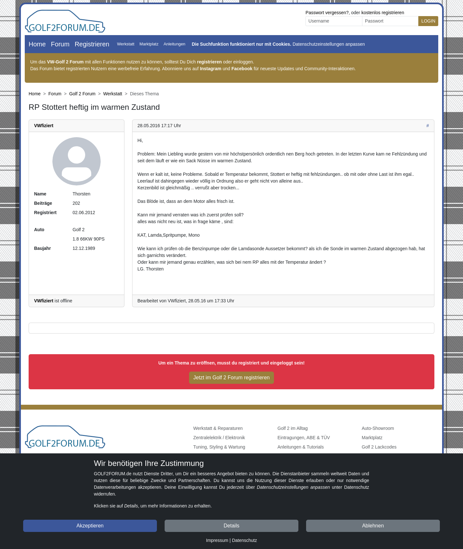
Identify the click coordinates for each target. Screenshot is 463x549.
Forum (60, 44)
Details (232, 525)
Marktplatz (149, 44)
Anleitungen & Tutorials (300, 447)
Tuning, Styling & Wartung (219, 447)
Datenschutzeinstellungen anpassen (329, 44)
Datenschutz (244, 540)
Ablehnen (373, 525)
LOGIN (428, 21)
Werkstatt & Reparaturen (218, 428)
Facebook (242, 68)
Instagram (211, 68)
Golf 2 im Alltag (292, 428)
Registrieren (92, 44)
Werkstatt (125, 44)
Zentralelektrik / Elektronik (219, 437)
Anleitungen (175, 44)
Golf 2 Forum (82, 93)
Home (37, 44)
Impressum (217, 540)
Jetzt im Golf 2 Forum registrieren (231, 377)
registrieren (209, 61)
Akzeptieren (90, 525)
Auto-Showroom (378, 428)
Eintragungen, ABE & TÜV (303, 437)
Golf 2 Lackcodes (379, 447)
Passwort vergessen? (327, 12)
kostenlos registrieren (382, 12)
